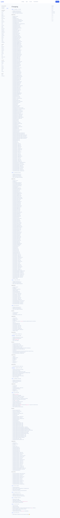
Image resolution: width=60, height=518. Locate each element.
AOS (2, 45)
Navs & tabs (3, 28)
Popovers (3, 33)
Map (2, 54)
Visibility (3, 71)
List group (3, 25)
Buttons (2, 17)
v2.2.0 (52, 8)
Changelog (3, 8)
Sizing (2, 69)
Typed (2, 58)
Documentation (36, 1)
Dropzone (3, 50)
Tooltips (3, 41)
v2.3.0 (52, 7)
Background (3, 61)
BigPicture (3, 46)
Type (2, 70)
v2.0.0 (52, 10)
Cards (2, 19)
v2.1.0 (52, 9)
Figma (2, 74)
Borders (3, 62)
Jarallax (3, 53)
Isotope (2, 52)
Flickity (2, 51)
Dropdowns (3, 21)
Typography (3, 42)
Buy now (57, 1)
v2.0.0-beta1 (53, 11)
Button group (3, 18)
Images (2, 63)
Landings (23, 1)
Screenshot (3, 35)
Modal (2, 26)
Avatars (2, 13)
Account (30, 1)
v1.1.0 (52, 19)
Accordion (3, 11)
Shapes (2, 36)
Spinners (3, 37)
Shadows (3, 68)
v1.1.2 (52, 17)
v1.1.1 (52, 18)
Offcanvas (3, 29)
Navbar (2, 27)
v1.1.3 (52, 16)
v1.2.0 (52, 15)
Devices (3, 20)
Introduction (3, 7)
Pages (27, 1)
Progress (3, 34)
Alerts (2, 12)
